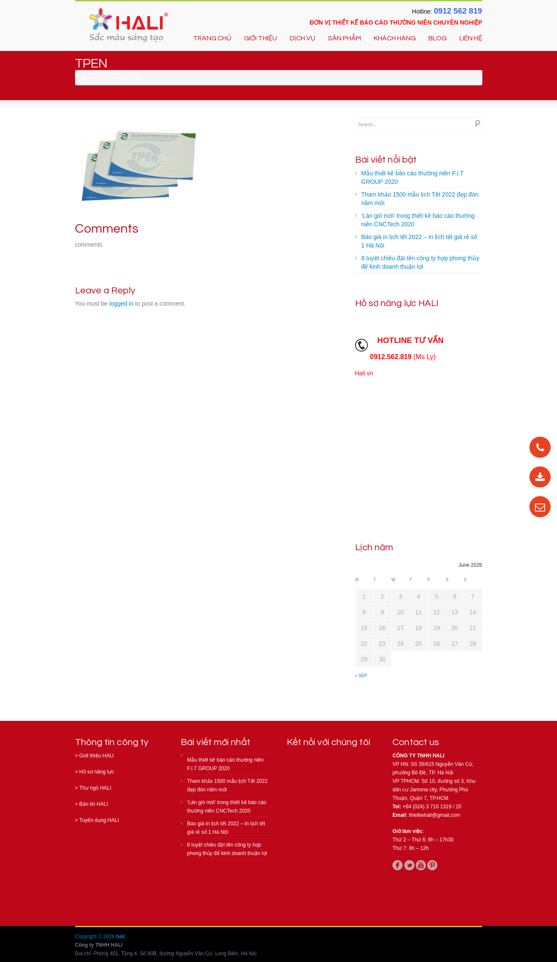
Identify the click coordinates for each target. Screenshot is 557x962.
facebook (397, 865)
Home (116, 77)
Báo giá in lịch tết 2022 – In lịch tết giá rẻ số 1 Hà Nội (419, 241)
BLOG (437, 38)
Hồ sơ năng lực (96, 772)
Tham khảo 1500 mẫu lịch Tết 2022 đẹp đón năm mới (420, 198)
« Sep (361, 675)
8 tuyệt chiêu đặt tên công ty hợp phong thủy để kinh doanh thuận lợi (420, 262)
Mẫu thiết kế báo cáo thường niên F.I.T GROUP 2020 (412, 177)
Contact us (415, 742)
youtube (421, 865)
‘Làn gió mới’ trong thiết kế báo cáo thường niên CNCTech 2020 (418, 220)
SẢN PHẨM (344, 38)
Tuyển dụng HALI (99, 820)
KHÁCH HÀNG (395, 38)
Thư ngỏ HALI (95, 788)
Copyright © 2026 (95, 936)
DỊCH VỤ (302, 38)
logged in (121, 303)
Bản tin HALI (93, 804)
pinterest (432, 865)
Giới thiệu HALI (96, 756)
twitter (409, 865)
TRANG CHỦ (212, 38)
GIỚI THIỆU (260, 38)
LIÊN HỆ (470, 38)
